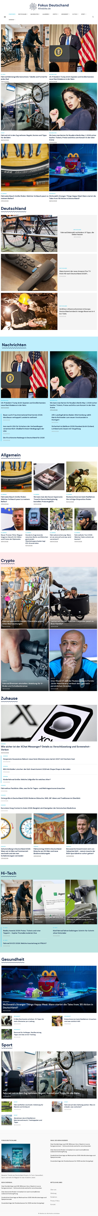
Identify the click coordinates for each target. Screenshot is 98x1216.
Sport (83, 14)
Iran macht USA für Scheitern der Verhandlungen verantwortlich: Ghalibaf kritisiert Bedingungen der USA (23, 428)
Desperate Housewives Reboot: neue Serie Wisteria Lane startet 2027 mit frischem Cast (39, 759)
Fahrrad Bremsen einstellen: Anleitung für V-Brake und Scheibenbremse (22, 684)
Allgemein (46, 14)
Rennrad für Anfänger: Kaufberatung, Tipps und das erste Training (28, 1033)
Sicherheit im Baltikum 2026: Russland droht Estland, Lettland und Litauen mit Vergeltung (73, 427)
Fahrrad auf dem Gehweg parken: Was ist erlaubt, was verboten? (79, 1106)
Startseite (12, 14)
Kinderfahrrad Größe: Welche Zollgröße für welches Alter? (27, 779)
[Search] (93, 17)
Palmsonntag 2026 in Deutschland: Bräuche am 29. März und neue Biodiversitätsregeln (48, 851)
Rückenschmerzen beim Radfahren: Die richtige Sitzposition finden (80, 498)
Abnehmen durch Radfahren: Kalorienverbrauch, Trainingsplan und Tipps (28, 1120)
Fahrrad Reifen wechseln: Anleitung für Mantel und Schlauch (28, 1106)
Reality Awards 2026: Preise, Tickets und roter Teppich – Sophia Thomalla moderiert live (22, 932)
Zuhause (11, 19)
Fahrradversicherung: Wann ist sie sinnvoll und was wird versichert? (60, 537)
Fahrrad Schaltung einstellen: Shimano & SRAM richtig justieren (80, 918)
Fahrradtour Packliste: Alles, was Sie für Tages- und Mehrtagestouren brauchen (33, 788)
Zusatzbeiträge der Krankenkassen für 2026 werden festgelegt (71, 1161)
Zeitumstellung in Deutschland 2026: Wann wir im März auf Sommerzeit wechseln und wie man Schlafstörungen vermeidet (16, 852)
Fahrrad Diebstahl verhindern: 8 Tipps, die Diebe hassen (77, 233)
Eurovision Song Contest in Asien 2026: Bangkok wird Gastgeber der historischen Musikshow (38, 808)
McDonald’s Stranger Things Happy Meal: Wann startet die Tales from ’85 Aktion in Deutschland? (72, 197)
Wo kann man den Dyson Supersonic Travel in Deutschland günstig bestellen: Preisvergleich (48, 499)
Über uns (53, 1189)
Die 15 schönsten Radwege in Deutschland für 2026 (24, 438)
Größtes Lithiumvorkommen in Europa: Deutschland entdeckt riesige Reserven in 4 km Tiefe (77, 311)
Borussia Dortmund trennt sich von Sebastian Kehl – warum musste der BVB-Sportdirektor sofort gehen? (80, 851)
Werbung (53, 1193)
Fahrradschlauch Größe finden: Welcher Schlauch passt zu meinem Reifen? (15, 499)
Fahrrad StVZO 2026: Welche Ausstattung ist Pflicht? (25, 943)
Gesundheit (64, 14)
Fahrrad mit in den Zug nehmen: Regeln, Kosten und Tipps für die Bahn (41, 1093)
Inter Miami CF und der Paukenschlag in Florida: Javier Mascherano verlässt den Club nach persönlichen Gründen (72, 683)
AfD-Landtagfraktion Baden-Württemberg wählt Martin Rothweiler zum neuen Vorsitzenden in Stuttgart (71, 417)
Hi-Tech (74, 14)
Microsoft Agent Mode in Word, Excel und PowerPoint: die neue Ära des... (49, 917)
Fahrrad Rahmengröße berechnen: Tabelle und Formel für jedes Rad (16, 918)
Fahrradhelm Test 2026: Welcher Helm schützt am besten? (84, 537)
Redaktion (53, 1197)
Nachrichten (34, 14)
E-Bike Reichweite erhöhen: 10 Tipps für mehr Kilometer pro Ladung (29, 1020)
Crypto (55, 14)
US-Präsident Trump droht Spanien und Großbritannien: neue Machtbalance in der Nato (71, 78)
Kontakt (53, 1204)
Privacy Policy (55, 1201)
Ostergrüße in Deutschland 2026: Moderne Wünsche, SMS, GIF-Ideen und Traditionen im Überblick (40, 798)
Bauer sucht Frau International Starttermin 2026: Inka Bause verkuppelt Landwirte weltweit (23, 416)
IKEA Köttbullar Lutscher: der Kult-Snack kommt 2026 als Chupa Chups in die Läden (36, 769)
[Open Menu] (5, 17)
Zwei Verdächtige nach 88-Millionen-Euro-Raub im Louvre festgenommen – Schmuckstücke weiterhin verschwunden (70, 1145)
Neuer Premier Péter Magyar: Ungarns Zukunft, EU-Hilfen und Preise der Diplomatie (12, 537)
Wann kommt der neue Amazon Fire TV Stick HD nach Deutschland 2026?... (75, 272)
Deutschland (22, 14)
